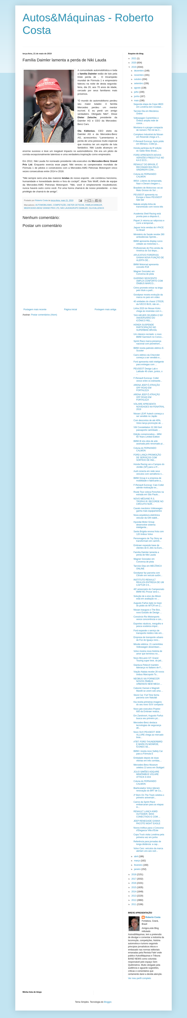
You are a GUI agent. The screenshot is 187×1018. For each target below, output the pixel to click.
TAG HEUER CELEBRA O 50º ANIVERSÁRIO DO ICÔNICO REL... (148, 318)
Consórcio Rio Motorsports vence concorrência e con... (148, 618)
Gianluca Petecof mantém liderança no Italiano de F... (148, 666)
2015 (134, 887)
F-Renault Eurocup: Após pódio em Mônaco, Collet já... (149, 142)
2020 (134, 62)
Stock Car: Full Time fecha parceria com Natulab (146, 696)
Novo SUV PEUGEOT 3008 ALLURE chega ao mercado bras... (148, 735)
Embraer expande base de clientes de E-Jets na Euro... (149, 546)
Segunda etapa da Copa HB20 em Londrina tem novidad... (148, 105)
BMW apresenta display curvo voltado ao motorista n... (148, 242)
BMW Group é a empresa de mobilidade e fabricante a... (148, 479)
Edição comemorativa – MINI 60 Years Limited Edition (148, 435)
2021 (134, 58)
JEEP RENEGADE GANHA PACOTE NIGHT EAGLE (147, 822)
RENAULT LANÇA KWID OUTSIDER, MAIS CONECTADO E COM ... (147, 814)
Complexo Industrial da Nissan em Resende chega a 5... (148, 135)
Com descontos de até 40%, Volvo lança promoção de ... (148, 421)
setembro (139, 83)
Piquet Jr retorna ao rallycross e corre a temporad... (149, 221)
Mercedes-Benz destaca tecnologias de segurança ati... (147, 725)
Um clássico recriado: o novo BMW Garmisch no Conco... (148, 335)
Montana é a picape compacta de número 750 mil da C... (148, 128)
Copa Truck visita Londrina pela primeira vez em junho (149, 835)
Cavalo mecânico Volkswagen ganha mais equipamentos (148, 509)
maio (136, 100)
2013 (134, 896)
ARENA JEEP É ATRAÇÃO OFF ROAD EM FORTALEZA (147, 388)
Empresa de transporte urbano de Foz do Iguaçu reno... (148, 638)
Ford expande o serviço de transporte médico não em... (148, 631)
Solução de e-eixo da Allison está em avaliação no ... (147, 597)
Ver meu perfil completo (139, 978)
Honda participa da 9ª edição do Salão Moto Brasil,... (148, 149)
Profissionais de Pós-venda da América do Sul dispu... (148, 249)
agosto (137, 88)
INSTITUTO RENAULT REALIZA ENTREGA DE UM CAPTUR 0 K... (149, 582)
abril (136, 856)
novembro (139, 75)
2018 (134, 874)
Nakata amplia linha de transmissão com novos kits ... (148, 207)
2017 (134, 879)
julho (136, 92)
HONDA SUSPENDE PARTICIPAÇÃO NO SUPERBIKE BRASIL (145, 327)
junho (137, 96)
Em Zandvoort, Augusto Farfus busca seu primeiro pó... (148, 716)
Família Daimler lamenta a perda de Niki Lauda (146, 553)
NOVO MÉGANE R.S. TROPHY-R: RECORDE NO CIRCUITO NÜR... (149, 501)
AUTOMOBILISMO (43, 205)
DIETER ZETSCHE (75, 205)
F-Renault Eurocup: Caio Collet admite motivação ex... (149, 486)
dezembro (139, 70)
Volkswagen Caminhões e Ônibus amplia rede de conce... (146, 121)
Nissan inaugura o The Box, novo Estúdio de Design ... (148, 611)
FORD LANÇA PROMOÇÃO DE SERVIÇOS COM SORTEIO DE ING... (147, 457)
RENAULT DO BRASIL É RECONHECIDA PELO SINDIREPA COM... (146, 167)
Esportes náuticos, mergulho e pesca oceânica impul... (148, 624)
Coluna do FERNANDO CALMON (145, 175)
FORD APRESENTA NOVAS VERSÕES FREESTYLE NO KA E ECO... (149, 158)
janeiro (137, 869)
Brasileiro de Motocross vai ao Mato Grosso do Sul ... (148, 189)
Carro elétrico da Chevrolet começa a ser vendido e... (147, 356)
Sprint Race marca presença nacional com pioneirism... (148, 342)
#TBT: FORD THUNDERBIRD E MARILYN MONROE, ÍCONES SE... (148, 744)
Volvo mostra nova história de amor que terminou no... (148, 652)
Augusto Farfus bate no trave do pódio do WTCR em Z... (148, 604)
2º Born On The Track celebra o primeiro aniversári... (149, 796)
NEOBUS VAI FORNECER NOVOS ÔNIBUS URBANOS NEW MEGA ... (148, 681)
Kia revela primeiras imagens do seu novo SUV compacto (148, 703)
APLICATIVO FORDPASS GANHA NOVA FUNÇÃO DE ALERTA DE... (149, 258)
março (137, 860)
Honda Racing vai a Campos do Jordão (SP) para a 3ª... (149, 465)
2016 (134, 883)
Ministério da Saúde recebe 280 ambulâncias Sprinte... (149, 235)
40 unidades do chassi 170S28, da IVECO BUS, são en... (149, 302)
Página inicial (70, 309)
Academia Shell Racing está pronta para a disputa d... (147, 214)
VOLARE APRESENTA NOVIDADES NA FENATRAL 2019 (149, 407)
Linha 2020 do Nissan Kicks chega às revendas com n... (148, 309)
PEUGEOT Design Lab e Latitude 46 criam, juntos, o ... (148, 371)
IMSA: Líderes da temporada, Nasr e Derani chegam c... (148, 182)
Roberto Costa (152, 917)
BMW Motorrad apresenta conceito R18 (146, 265)
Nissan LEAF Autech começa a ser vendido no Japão (149, 414)
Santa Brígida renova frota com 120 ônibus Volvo (149, 532)
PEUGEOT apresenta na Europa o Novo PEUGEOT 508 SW (148, 197)
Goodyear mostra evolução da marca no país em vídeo (148, 296)
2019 (134, 67)
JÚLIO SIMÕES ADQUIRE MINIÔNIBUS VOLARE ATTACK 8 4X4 (146, 774)
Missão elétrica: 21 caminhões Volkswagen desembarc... (148, 645)
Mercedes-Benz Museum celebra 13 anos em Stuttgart (149, 766)
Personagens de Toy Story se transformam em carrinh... (148, 539)
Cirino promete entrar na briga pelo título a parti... (148, 289)
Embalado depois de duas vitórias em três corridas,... (148, 759)
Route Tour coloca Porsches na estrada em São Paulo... (149, 493)
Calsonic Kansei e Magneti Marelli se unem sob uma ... (148, 689)
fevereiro (138, 865)
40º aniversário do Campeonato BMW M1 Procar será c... (149, 590)
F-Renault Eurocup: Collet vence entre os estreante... (148, 379)
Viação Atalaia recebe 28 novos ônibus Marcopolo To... (149, 673)
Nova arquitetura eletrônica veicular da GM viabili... (147, 516)
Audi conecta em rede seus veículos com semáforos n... (148, 472)
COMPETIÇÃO (59, 205)
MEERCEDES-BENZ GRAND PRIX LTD (41, 208)
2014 (134, 891)
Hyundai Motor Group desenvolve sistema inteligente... (144, 525)
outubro (138, 79)
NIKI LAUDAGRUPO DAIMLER (74, 208)
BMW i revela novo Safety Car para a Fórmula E (148, 752)
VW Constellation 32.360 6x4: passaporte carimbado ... (148, 428)
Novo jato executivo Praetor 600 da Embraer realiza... (147, 710)
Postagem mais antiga (105, 309)
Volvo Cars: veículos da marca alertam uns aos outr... (148, 849)
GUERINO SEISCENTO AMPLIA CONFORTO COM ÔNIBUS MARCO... (148, 281)
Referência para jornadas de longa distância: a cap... (147, 842)
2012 (134, 900)
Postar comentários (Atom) (44, 314)
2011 (134, 904)
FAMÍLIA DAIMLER (93, 205)
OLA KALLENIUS (96, 208)
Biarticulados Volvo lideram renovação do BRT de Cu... (148, 789)
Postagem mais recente (34, 309)
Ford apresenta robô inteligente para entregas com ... (149, 363)
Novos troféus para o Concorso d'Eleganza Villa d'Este (149, 829)
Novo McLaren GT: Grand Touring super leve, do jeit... (148, 659)
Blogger (108, 1002)
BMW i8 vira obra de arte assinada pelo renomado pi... (149, 442)
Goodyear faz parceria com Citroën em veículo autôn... (148, 574)
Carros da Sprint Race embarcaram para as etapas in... (149, 805)
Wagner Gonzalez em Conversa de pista (144, 272)
